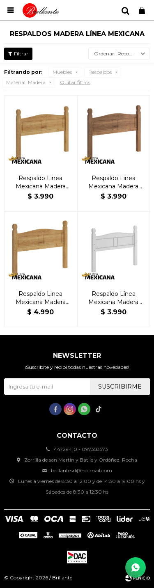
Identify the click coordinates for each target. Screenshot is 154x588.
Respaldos (100, 72)
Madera (26, 82)
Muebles (62, 72)
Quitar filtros (75, 82)
